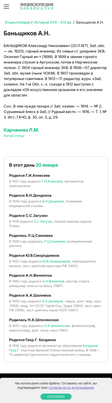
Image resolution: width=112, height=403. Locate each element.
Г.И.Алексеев (52, 181)
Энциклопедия (17, 22)
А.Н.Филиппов (53, 281)
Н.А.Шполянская (57, 326)
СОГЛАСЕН (56, 396)
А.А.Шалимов (52, 301)
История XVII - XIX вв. (53, 22)
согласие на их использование (71, 387)
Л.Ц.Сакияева (54, 241)
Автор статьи (14, 136)
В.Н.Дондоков (53, 201)
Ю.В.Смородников (56, 261)
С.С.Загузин (43, 221)
